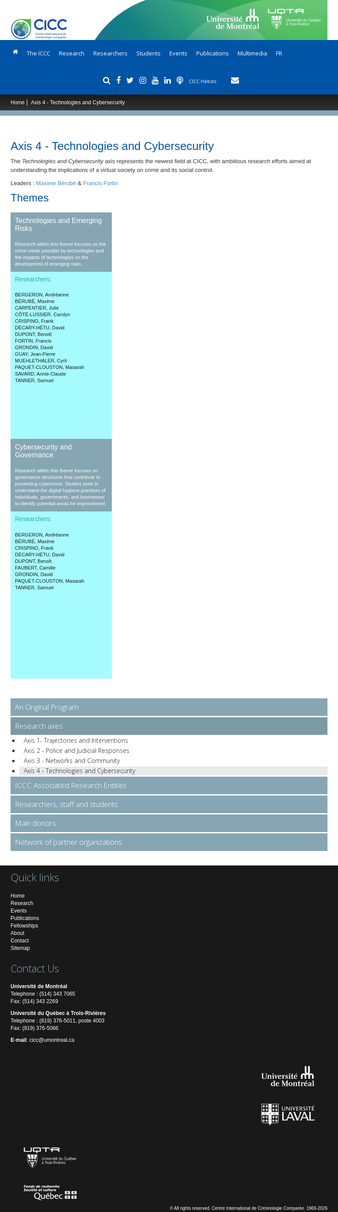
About (17, 933)
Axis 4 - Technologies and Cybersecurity (79, 771)
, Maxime (35, 301)
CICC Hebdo (203, 81)
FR (279, 53)
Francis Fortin (100, 183)
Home (18, 102)
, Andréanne (42, 294)
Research (71, 53)
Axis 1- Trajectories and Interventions (76, 740)
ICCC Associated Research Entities (71, 785)
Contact (20, 941)
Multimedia (252, 53)
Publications (212, 53)
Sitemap (20, 948)
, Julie (37, 307)
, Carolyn (42, 314)
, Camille (35, 567)
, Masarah (49, 367)
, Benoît (33, 334)
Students (148, 53)
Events (178, 53)
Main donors (35, 823)
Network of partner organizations (68, 842)
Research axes (39, 726)
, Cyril (40, 360)
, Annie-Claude (40, 373)
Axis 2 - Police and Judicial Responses (76, 750)
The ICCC (38, 53)
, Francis (33, 340)
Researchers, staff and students (66, 804)
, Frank (34, 321)
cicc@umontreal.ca (51, 1040)
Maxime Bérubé (56, 183)
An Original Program (47, 707)
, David (40, 327)
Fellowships (24, 926)
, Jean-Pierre (35, 354)
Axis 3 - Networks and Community (72, 760)
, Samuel (34, 380)
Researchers (110, 53)
